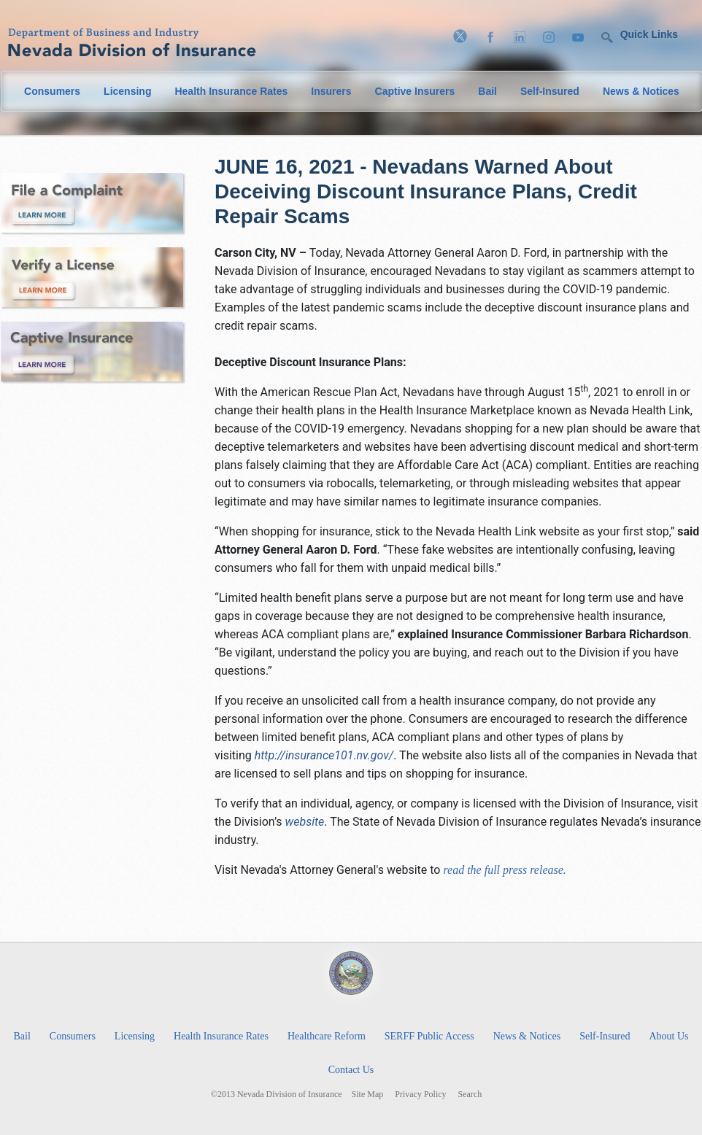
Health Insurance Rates (231, 91)
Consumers (52, 91)
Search (470, 1094)
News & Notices (641, 91)
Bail (487, 91)
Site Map (368, 1094)
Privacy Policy (420, 1094)
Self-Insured (549, 91)
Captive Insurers (415, 91)
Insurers (331, 91)
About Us (668, 1036)
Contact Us (351, 1069)
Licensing (127, 91)
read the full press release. (503, 870)
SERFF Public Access (429, 1036)
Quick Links (649, 34)
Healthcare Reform (327, 1036)
